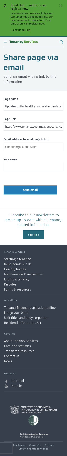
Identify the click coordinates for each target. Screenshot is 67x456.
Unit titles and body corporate (26, 318)
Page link (10, 119)
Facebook (18, 381)
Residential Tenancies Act (22, 323)
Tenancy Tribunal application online (30, 308)
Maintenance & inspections (24, 274)
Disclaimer (19, 445)
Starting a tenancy (17, 259)
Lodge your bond (16, 313)
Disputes (10, 284)
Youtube (17, 386)
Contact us (11, 356)
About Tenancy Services (21, 341)
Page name (11, 99)
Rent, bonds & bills (17, 264)
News (8, 361)
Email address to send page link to (26, 139)
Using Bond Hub (20, 30)
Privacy (49, 445)
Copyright (35, 445)
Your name (10, 159)
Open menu (5, 41)
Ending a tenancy (16, 279)
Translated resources (19, 351)
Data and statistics (17, 346)
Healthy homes (15, 269)
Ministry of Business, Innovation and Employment (33, 409)
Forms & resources (17, 289)
